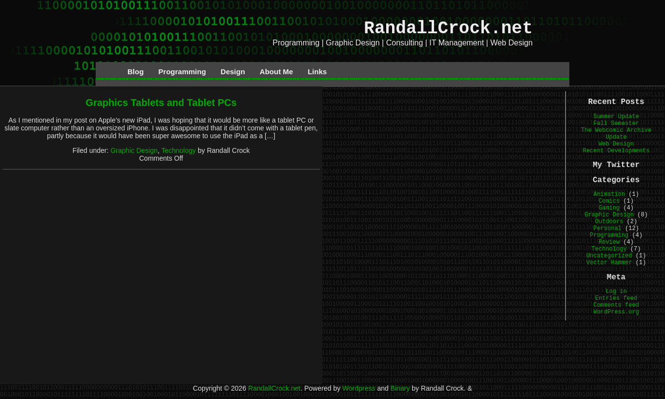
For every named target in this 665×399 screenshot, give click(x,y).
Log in (615, 291)
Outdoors (609, 221)
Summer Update (616, 116)
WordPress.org (616, 312)
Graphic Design (134, 150)
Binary (400, 388)
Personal (607, 228)
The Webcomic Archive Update (616, 134)
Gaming (609, 208)
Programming (182, 71)
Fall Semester (616, 123)
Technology (178, 150)
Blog (135, 71)
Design (233, 71)
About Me (276, 71)
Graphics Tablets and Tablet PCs (160, 102)
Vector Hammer (609, 262)
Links (317, 71)
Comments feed (616, 305)
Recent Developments (616, 150)
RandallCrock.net (448, 29)
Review (609, 242)
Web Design (616, 144)
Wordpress (358, 388)
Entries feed (616, 298)
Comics (609, 201)
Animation (609, 194)
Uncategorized (609, 255)
